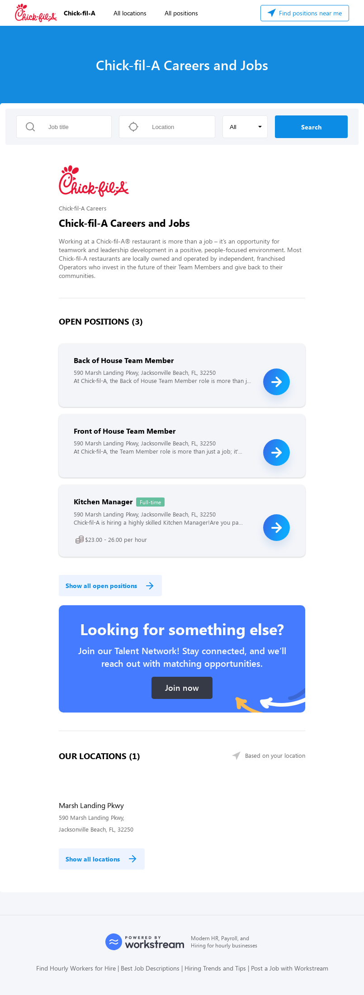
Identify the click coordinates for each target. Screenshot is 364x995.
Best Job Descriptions (150, 968)
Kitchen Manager (103, 501)
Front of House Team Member (124, 430)
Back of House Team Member (124, 360)
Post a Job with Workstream (289, 968)
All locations (130, 13)
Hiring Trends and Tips (215, 968)
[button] (245, 126)
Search (311, 127)
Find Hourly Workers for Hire (76, 968)
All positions (181, 13)
